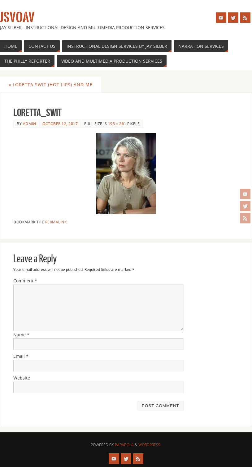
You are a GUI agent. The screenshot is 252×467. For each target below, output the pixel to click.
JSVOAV (17, 17)
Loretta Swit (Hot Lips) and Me (51, 85)
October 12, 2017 (60, 123)
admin (29, 123)
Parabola (124, 444)
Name (21, 335)
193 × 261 (117, 123)
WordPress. (149, 444)
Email (20, 356)
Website (21, 378)
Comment (25, 281)
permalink (56, 221)
